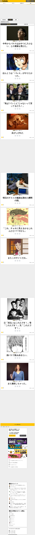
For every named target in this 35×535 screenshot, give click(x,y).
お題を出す (22, 3)
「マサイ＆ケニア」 (12, 486)
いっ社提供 (11, 514)
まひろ (10, 522)
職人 (31, 3)
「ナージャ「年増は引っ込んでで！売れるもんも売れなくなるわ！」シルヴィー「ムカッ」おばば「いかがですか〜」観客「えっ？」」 (17, 489)
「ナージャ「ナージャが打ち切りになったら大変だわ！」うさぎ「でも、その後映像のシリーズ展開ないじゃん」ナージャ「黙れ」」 (17, 492)
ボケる (13, 3)
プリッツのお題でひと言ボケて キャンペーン (17, 460)
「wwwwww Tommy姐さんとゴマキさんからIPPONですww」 (17, 500)
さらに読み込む (17, 424)
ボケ (10, 19)
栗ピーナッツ (11, 518)
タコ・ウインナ (12, 524)
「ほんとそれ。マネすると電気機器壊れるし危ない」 (17, 485)
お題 (15, 19)
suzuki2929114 (12, 515)
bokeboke (4, 19)
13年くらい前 (31, 50)
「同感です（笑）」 (12, 498)
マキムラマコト (12, 516)
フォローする (12, 531)
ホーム (4, 3)
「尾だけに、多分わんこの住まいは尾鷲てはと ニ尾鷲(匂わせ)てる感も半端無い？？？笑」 (17, 507)
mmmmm (11, 525)
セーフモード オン (12, 435)
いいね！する (12, 530)
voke (6, 426)
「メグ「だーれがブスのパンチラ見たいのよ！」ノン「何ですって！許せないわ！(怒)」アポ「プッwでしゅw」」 (17, 495)
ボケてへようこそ (23, 435)
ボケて (2, 426)
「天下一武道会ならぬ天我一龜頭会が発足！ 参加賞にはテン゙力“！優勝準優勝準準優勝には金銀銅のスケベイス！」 (17, 504)
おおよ (10, 512)
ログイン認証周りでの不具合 (17, 466)
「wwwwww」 (11, 502)
